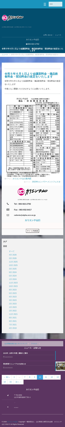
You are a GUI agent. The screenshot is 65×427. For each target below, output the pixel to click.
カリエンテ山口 (12, 422)
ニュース (58, 35)
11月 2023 (13, 283)
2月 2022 (13, 311)
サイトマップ (22, 343)
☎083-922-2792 (32, 44)
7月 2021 (13, 325)
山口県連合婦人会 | (11, 343)
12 (52, 377)
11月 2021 (13, 314)
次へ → (18, 382)
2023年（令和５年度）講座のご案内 (15, 353)
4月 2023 (13, 297)
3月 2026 (13, 258)
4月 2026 (13, 255)
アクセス (34, 343)
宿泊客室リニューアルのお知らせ (14, 364)
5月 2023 (13, 293)
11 (46, 377)
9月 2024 (13, 272)
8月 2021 (13, 321)
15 (11, 382)
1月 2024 (13, 279)
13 (58, 377)
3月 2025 (13, 269)
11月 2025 (13, 262)
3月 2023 (13, 300)
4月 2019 (13, 328)
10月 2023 (13, 286)
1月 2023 (13, 307)
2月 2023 (13, 304)
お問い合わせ (47, 35)
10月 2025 (13, 265)
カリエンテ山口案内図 (22, 179)
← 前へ (7, 377)
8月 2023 (13, 290)
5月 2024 (13, 276)
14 (5, 382)
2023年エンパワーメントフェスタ (46, 182)
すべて (12, 251)
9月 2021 (13, 318)
